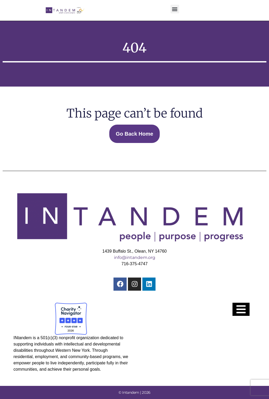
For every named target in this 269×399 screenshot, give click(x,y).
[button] (174, 9)
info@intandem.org (134, 257)
